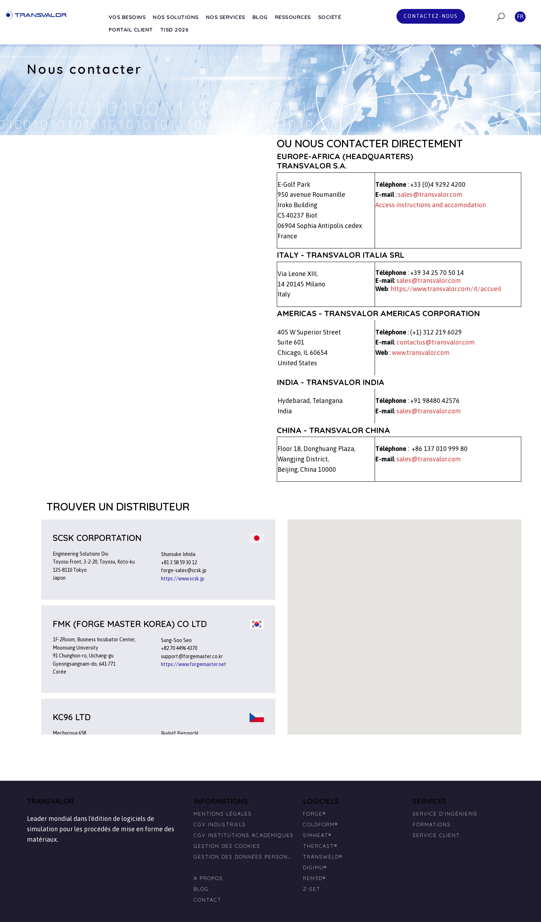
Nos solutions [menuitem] (176, 17)
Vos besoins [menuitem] (127, 17)
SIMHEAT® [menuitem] (317, 835)
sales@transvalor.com (430, 194)
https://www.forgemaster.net (193, 664)
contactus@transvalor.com (436, 342)
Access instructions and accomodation (430, 205)
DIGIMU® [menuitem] (315, 867)
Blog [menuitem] (260, 17)
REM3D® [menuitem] (314, 878)
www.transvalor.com (421, 352)
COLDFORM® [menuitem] (320, 824)
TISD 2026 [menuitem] (174, 29)
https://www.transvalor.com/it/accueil (445, 289)
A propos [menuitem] (208, 878)
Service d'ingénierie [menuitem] (445, 814)
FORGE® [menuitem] (314, 814)
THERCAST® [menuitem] (320, 846)
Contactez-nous (431, 16)
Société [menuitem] (329, 17)
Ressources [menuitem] (293, 17)
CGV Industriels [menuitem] (220, 824)
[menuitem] (244, 864)
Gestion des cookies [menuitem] (227, 846)
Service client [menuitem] (436, 835)
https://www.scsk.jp (182, 578)
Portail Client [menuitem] (131, 29)
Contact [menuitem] (208, 900)
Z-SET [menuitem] (312, 889)
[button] (449, 618)
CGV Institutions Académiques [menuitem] (244, 835)
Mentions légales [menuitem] (223, 814)
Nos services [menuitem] (225, 17)
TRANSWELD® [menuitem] (322, 857)
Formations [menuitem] (432, 824)
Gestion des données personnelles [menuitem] (244, 857)
